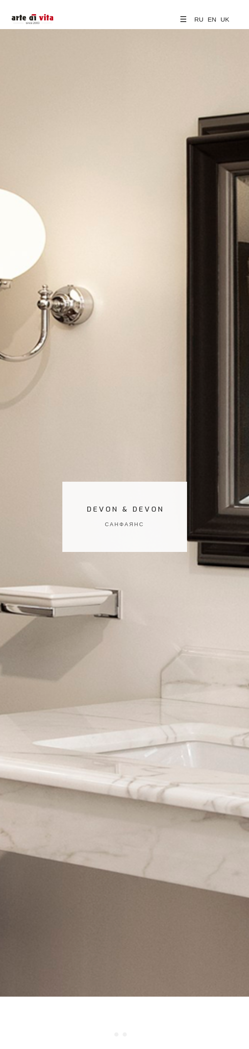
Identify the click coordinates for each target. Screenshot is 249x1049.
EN (211, 19)
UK (225, 19)
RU (199, 19)
